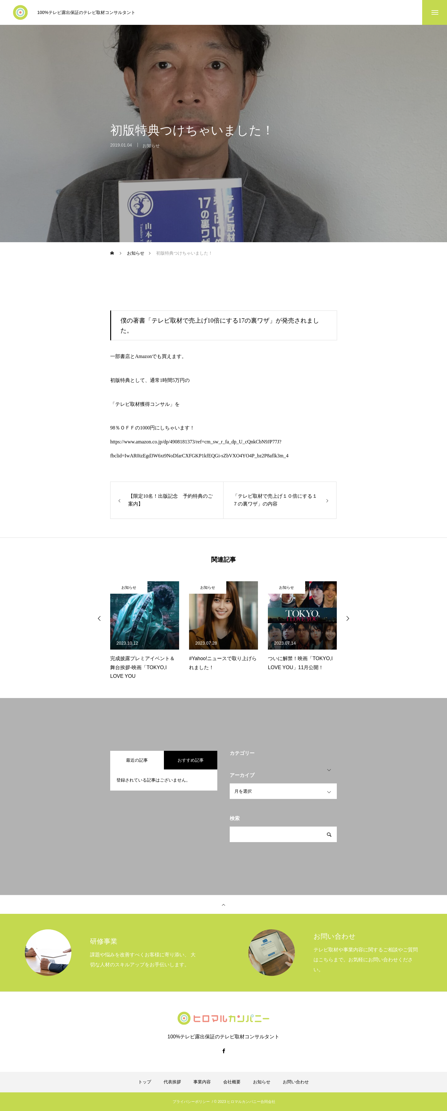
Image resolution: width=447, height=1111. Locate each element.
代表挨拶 (172, 1081)
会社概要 (232, 1081)
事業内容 (202, 1081)
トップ (144, 1081)
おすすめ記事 (191, 760)
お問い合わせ (296, 1081)
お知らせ (151, 149)
